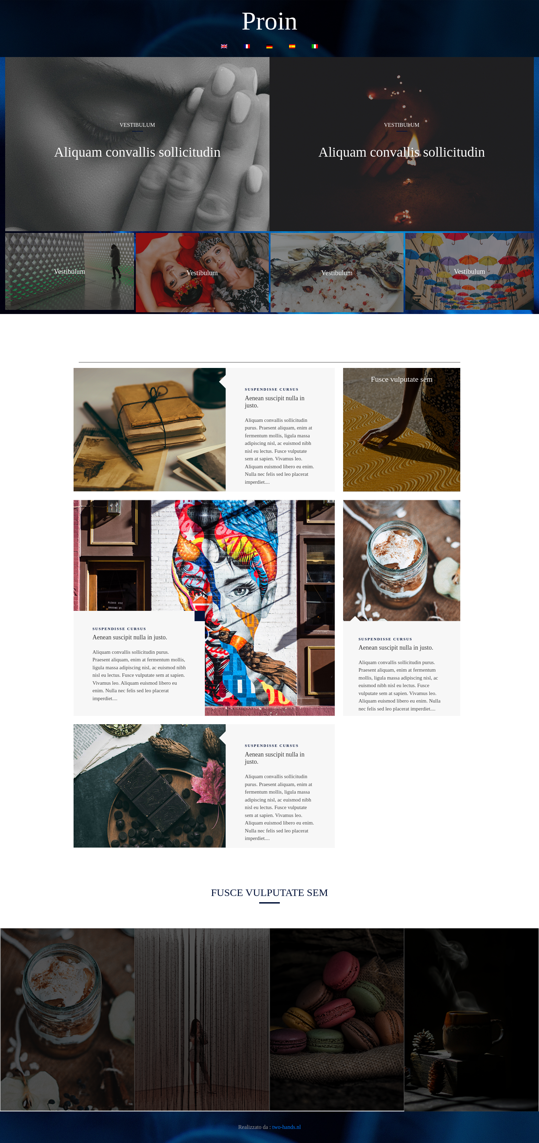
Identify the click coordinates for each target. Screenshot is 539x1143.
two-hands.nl (286, 1127)
